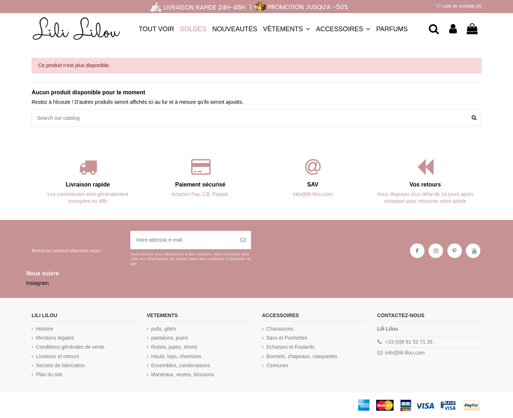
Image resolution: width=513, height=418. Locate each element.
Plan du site (49, 374)
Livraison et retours (57, 356)
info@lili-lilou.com (405, 353)
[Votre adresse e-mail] (183, 240)
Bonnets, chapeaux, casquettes (301, 356)
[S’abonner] (243, 240)
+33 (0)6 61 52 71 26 (408, 342)
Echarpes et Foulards (290, 347)
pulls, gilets (163, 329)
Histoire (44, 329)
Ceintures (277, 365)
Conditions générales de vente (70, 347)
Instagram (37, 283)
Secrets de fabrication (60, 365)
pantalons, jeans (169, 338)
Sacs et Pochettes (286, 338)
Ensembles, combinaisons (180, 365)
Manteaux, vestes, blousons (182, 374)
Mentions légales (55, 338)
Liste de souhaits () (458, 6)
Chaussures (280, 329)
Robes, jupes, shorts (174, 347)
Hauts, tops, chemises (176, 356)
